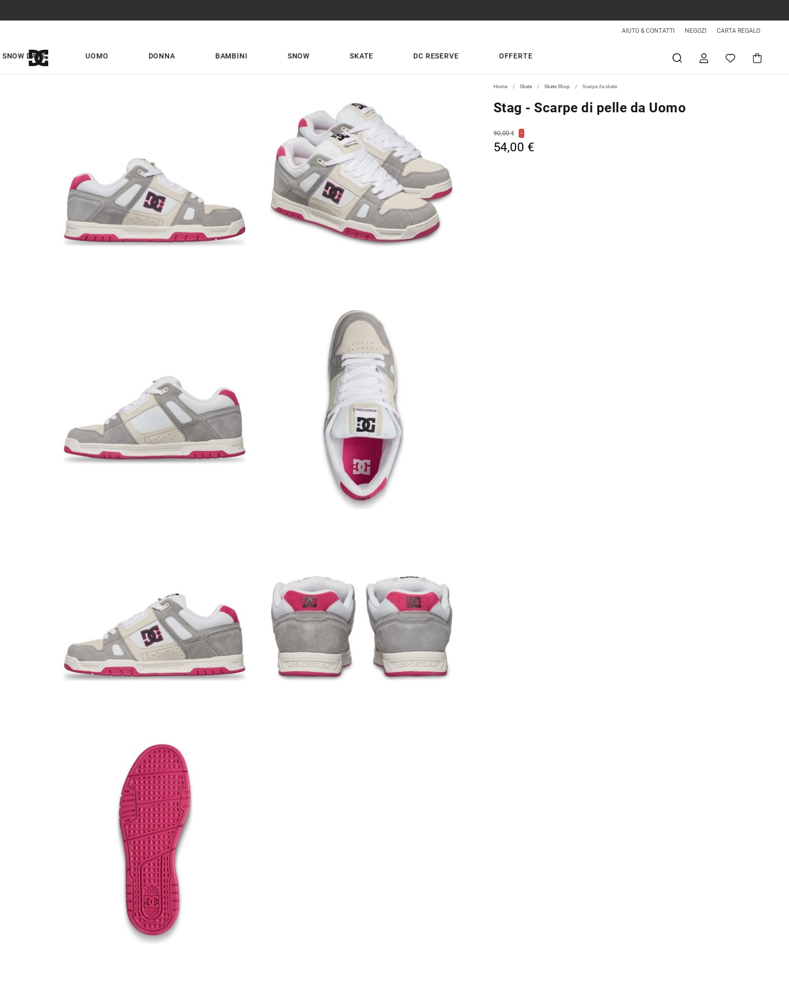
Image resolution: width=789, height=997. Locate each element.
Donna (325, 57)
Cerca (677, 57)
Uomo (285, 57)
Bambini (370, 57)
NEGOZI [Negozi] (695, 30)
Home (500, 86)
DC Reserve (501, 57)
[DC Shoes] (50, 57)
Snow (413, 57)
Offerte (557, 57)
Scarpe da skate (599, 86)
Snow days (237, 57)
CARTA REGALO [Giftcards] (738, 30)
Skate (451, 57)
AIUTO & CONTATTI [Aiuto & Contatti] (648, 30)
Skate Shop (557, 86)
